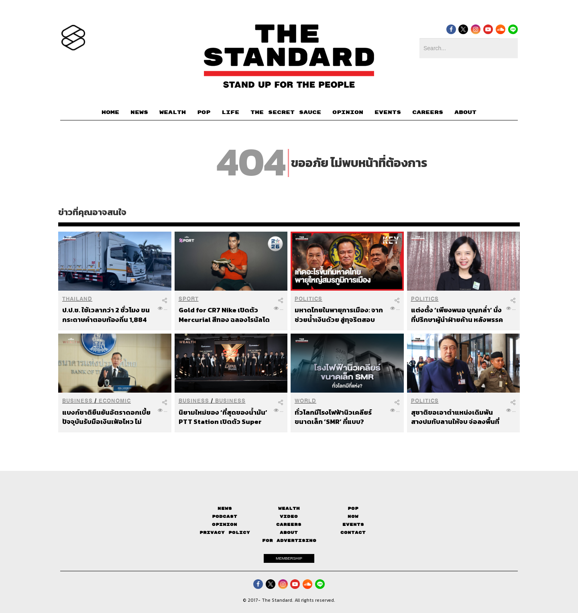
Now (353, 516)
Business (77, 401)
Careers (288, 524)
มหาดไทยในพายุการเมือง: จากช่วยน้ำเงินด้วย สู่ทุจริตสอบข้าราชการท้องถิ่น (339, 314)
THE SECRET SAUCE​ (285, 112)
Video (289, 516)
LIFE (230, 112)
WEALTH (172, 112)
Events (353, 524)
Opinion (224, 524)
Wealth (289, 508)
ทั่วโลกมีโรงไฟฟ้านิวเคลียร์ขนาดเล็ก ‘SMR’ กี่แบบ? (333, 417)
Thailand (77, 299)
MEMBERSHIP (289, 558)
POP (203, 112)
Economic (115, 401)
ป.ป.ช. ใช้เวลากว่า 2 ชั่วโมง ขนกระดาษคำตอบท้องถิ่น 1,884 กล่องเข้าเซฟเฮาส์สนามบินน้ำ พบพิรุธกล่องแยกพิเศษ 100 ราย (106, 314)
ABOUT (465, 112)
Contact (353, 532)
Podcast (224, 516)
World (305, 401)
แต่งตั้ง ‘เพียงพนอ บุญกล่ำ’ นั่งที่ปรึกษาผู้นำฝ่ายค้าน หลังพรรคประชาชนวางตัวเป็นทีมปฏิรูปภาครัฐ (457, 314)
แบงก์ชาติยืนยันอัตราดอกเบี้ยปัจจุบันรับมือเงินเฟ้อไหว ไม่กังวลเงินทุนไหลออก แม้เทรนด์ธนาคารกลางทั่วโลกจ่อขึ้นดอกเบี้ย (107, 417)
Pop (353, 508)
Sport (189, 299)
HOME (110, 112)
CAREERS (427, 112)
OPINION (347, 112)
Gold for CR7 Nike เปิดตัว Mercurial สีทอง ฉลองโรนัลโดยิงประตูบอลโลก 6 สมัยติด (224, 314)
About (289, 532)
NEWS (139, 112)
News (225, 508)
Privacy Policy (224, 532)
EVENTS (387, 112)
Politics (308, 299)
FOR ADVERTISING (289, 540)
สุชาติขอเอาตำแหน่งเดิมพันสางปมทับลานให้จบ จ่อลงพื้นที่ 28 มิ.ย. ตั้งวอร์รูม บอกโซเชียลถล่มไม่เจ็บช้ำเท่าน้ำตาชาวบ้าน (455, 417)
